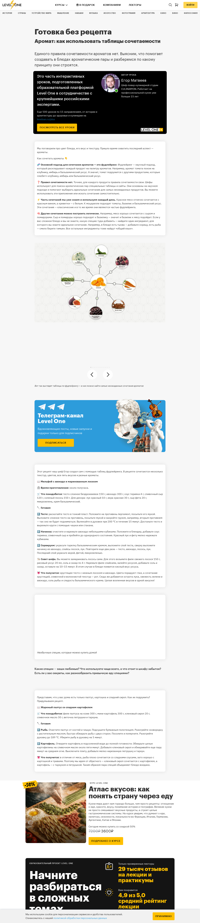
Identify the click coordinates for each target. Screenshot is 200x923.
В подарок (85, 5)
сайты (122, 185)
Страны (22, 13)
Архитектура (148, 13)
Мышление (63, 13)
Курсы (59, 5)
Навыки (79, 13)
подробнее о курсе (105, 841)
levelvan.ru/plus (46, 119)
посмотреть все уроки (57, 127)
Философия (191, 13)
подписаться (55, 443)
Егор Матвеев (133, 80)
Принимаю (163, 916)
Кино (163, 13)
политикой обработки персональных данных (80, 918)
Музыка (93, 13)
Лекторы (135, 5)
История (7, 13)
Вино (175, 13)
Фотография (128, 13)
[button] (90, 367)
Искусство (110, 13)
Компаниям (112, 5)
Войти (190, 5)
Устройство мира (41, 13)
